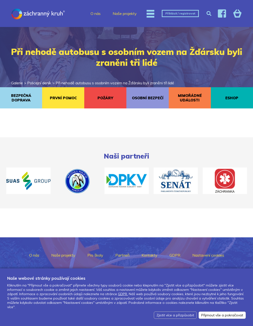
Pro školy (95, 255)
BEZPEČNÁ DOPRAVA (21, 97)
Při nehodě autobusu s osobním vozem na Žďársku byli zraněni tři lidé (115, 82)
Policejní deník (39, 82)
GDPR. (123, 294)
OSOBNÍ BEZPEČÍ (147, 98)
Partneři (122, 255)
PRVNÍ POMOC (63, 98)
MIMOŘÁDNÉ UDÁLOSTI (190, 97)
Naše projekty (125, 13)
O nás (96, 13)
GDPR (174, 255)
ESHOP (231, 98)
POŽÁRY (105, 98)
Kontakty (149, 255)
